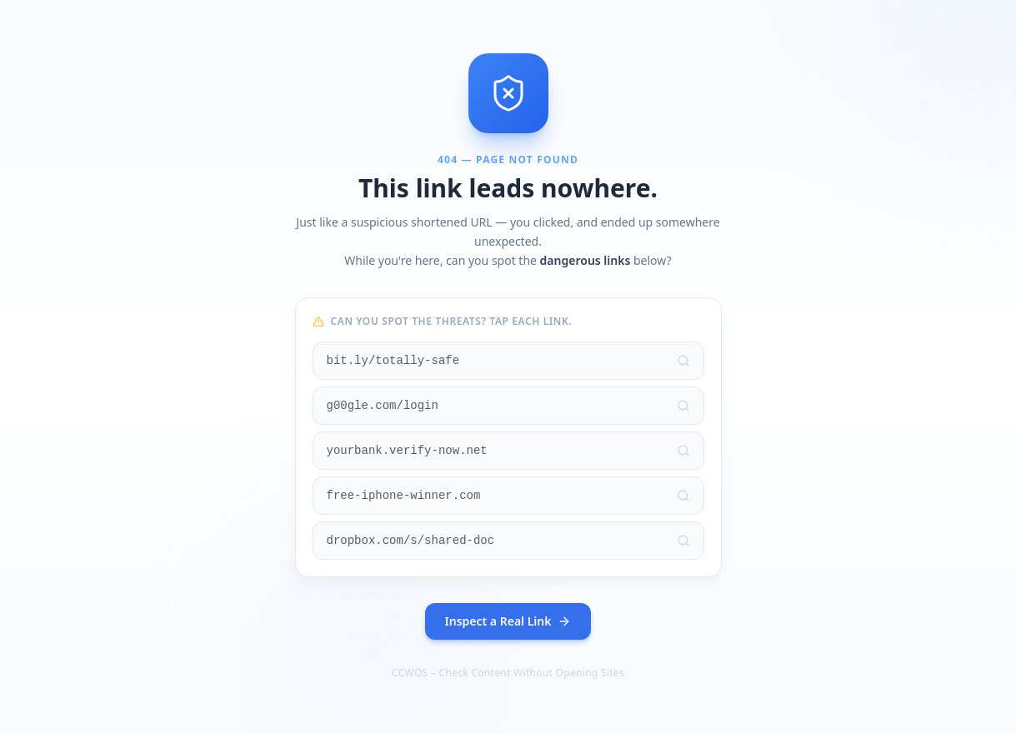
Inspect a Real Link (508, 621)
